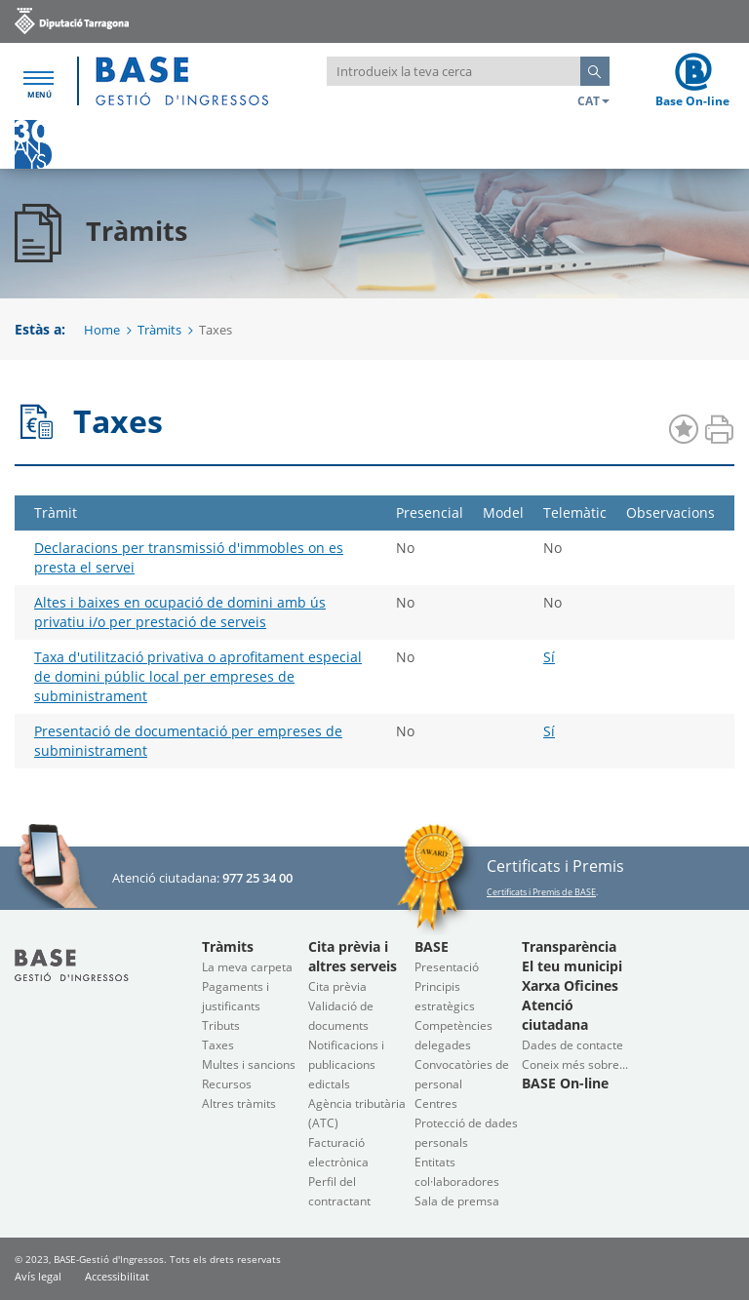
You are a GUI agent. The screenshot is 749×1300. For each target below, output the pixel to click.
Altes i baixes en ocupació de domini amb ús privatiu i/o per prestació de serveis (180, 612)
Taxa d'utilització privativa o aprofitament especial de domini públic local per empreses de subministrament (198, 676)
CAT (593, 101)
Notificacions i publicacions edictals (346, 1064)
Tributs (221, 1025)
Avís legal (38, 1276)
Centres (435, 1103)
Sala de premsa (456, 1201)
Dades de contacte (572, 1045)
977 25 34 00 (257, 877)
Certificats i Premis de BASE (541, 892)
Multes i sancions (249, 1064)
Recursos (227, 1084)
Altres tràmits (239, 1103)
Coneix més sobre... (575, 1064)
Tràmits (159, 329)
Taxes (218, 1045)
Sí (549, 657)
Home (102, 329)
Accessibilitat (117, 1276)
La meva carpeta (247, 967)
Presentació (446, 967)
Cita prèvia (337, 986)
